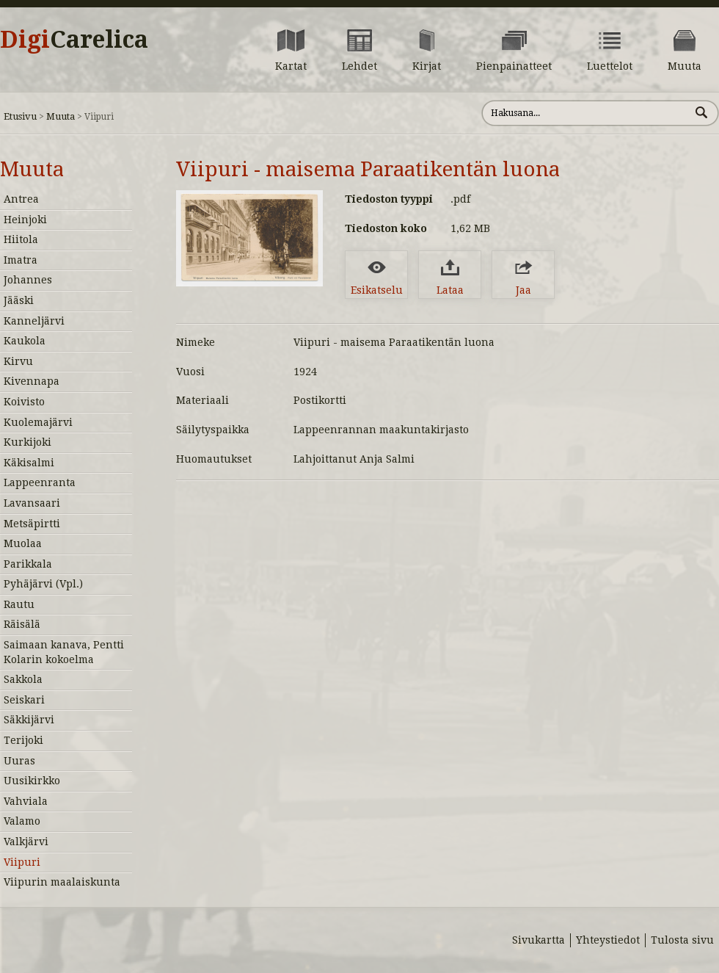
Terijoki (23, 740)
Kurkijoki (27, 442)
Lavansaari (32, 503)
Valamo (22, 821)
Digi (74, 40)
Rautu (19, 604)
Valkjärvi (26, 841)
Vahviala (26, 801)
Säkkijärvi (29, 720)
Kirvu (18, 361)
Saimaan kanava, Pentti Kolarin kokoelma (64, 652)
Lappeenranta (40, 482)
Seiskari (24, 700)
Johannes (28, 280)
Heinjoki (25, 219)
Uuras (19, 761)
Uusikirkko (32, 780)
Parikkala (28, 564)
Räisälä (22, 624)
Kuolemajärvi (38, 422)
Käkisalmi (29, 463)
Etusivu (20, 116)
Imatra (20, 260)
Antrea (21, 199)
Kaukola (24, 341)
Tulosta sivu (682, 940)
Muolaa (23, 543)
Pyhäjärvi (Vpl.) (43, 584)
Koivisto (24, 402)
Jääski (19, 300)
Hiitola (21, 239)
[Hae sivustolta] (585, 113)
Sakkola (23, 679)
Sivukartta (538, 940)
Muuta (60, 116)
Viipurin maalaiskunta (62, 882)
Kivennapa (31, 381)
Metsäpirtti (32, 523)
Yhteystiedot (608, 940)
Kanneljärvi (34, 321)
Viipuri (22, 862)
